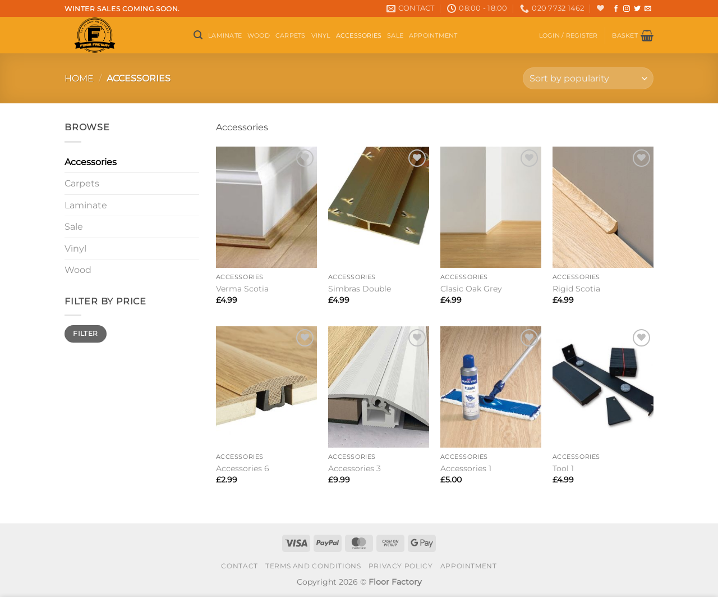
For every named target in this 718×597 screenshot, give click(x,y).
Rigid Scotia (576, 289)
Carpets (290, 35)
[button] (198, 35)
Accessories (358, 35)
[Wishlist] (600, 8)
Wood (258, 35)
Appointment (433, 35)
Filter (85, 333)
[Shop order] (588, 78)
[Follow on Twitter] (637, 9)
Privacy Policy (401, 566)
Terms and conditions (313, 566)
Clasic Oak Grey (471, 289)
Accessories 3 (354, 468)
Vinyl (320, 35)
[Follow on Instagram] (626, 9)
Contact (239, 566)
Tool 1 (563, 468)
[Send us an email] (648, 9)
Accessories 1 (465, 468)
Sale (395, 35)
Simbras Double (359, 289)
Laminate (225, 35)
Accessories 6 (242, 468)
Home (79, 78)
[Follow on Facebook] (616, 9)
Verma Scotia (242, 289)
